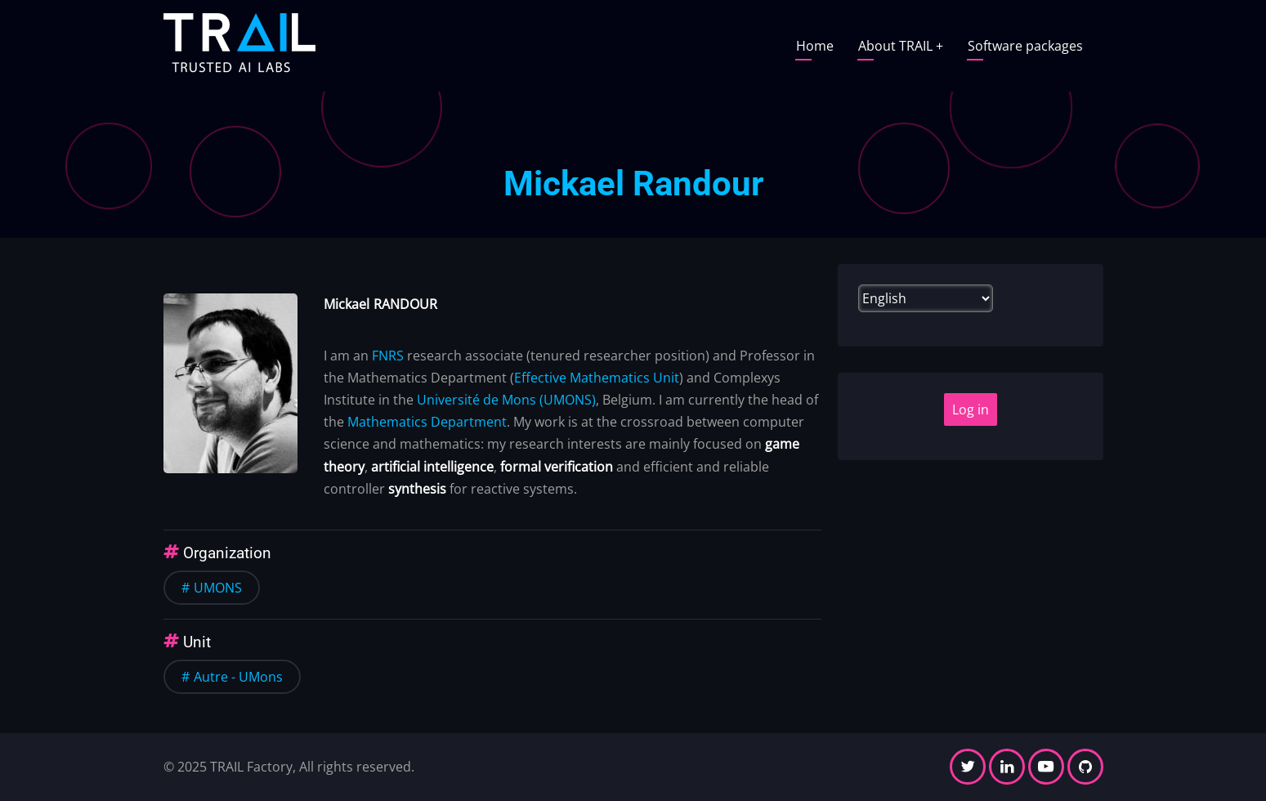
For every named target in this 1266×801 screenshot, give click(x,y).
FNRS (388, 356)
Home (815, 46)
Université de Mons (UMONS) (506, 400)
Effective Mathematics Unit (596, 378)
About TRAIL (900, 46)
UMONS (218, 588)
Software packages (1025, 46)
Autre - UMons (238, 677)
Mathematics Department (427, 422)
